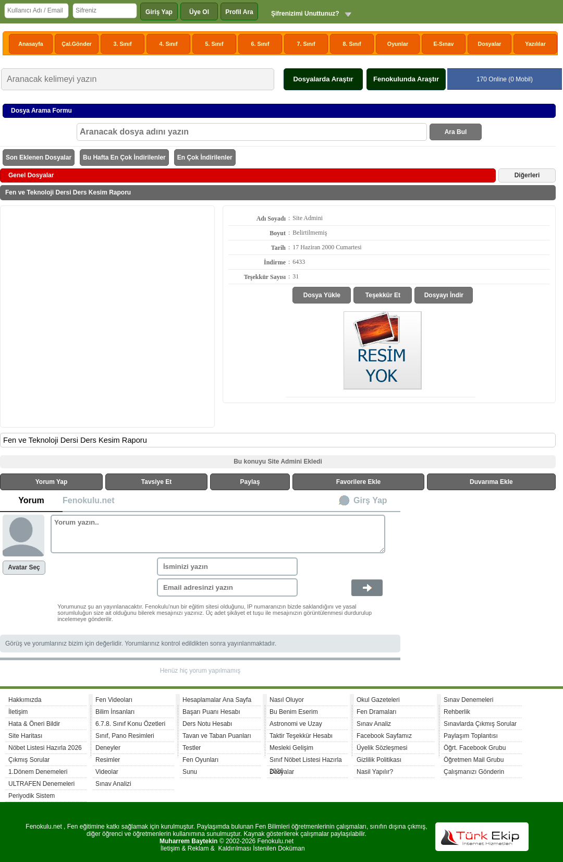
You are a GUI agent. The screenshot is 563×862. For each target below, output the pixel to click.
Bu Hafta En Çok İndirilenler (124, 157)
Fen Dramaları (377, 711)
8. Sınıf (352, 44)
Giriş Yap (159, 12)
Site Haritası (25, 735)
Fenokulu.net (89, 500)
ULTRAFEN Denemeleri (41, 783)
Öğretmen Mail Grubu (474, 759)
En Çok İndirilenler (204, 157)
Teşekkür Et (382, 295)
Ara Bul (456, 132)
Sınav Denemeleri (468, 699)
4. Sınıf (169, 44)
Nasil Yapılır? (375, 771)
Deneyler (107, 747)
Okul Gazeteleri (378, 699)
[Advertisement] (104, 315)
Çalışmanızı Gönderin (474, 771)
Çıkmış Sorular (29, 759)
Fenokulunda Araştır (406, 79)
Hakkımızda (24, 699)
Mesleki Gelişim (291, 747)
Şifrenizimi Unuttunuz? (305, 13)
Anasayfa (30, 44)
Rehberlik (457, 711)
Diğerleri (527, 175)
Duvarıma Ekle (491, 481)
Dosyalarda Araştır (323, 79)
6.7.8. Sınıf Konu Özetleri (130, 723)
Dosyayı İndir (443, 295)
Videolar (106, 771)
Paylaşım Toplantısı (471, 735)
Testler (191, 747)
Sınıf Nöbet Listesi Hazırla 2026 (306, 761)
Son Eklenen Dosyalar (38, 157)
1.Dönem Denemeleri (37, 771)
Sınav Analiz (374, 723)
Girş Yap (370, 500)
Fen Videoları (113, 699)
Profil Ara (239, 12)
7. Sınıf (306, 44)
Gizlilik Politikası (379, 759)
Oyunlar (397, 44)
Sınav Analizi (113, 783)
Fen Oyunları (200, 759)
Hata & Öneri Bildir (34, 723)
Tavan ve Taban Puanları (216, 735)
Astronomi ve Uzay (296, 723)
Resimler (107, 759)
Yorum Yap (51, 481)
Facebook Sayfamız (384, 735)
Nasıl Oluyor (287, 699)
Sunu (189, 771)
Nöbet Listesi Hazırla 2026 (45, 747)
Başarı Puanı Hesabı (211, 711)
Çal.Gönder (76, 44)
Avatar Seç (24, 567)
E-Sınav (443, 44)
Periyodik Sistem (31, 795)
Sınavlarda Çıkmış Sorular (480, 723)
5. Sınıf (214, 44)
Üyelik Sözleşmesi (382, 747)
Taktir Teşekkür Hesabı (301, 735)
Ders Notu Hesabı (207, 723)
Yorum (31, 500)
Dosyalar (489, 44)
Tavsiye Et (156, 481)
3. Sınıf (123, 44)
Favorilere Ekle (358, 481)
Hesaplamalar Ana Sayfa (216, 699)
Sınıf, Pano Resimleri (124, 735)
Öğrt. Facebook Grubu (475, 747)
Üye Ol (199, 12)
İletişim (18, 711)
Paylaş (250, 481)
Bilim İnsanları (114, 711)
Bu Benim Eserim (294, 711)
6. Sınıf (260, 44)
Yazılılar (535, 44)
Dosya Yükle (321, 295)
